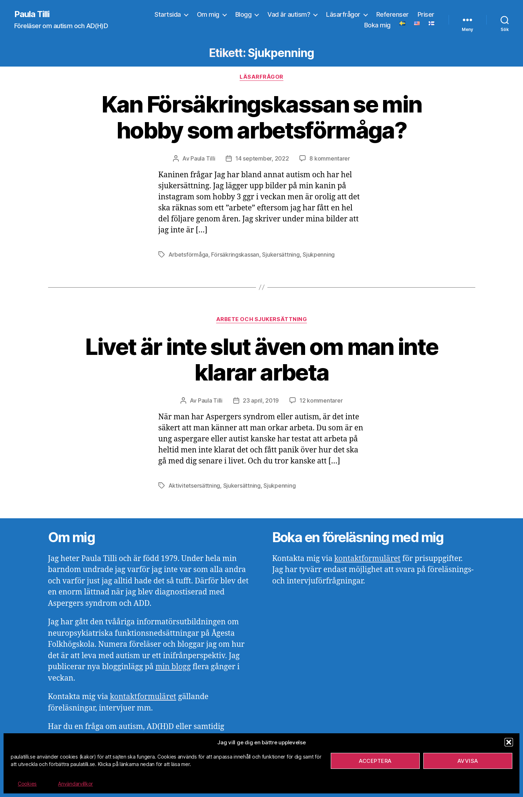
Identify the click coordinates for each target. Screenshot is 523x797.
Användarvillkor (75, 784)
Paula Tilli (31, 14)
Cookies (27, 784)
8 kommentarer (329, 158)
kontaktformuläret (143, 697)
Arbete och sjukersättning (261, 319)
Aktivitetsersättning (194, 485)
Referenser (392, 14)
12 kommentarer (320, 400)
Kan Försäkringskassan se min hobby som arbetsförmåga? (261, 117)
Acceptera (375, 760)
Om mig (208, 14)
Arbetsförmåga (188, 254)
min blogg (172, 667)
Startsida (168, 14)
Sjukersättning (280, 254)
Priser (426, 14)
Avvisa (467, 760)
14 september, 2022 (262, 158)
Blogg (243, 14)
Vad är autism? (288, 14)
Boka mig (377, 25)
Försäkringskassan (235, 254)
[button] (508, 742)
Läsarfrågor (343, 14)
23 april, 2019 (261, 400)
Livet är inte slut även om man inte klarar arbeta (261, 359)
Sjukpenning (319, 254)
